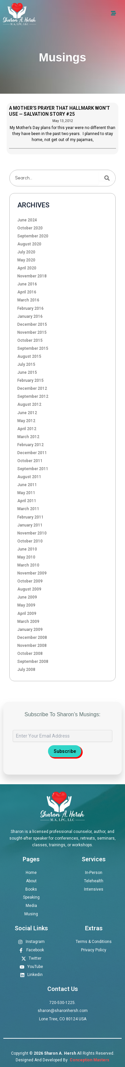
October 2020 (30, 228)
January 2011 (30, 525)
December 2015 (32, 324)
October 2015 (30, 340)
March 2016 (28, 300)
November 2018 (32, 276)
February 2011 (30, 517)
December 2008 (32, 637)
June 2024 (27, 220)
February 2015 (30, 380)
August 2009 (29, 589)
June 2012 (27, 412)
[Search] (107, 178)
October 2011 (30, 460)
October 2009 (30, 581)
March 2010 (28, 565)
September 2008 (32, 661)
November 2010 (32, 533)
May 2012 (26, 420)
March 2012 (28, 436)
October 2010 (30, 541)
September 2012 (32, 396)
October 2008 (30, 653)
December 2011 (32, 452)
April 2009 (26, 613)
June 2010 (27, 549)
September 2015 (32, 348)
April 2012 (26, 428)
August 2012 (29, 404)
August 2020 (29, 244)
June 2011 (27, 484)
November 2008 (32, 645)
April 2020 (26, 268)
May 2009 (26, 605)
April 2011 (26, 500)
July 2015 (26, 364)
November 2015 (32, 332)
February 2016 (30, 308)
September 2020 (32, 236)
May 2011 (26, 492)
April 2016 (26, 292)
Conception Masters (89, 1060)
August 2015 (29, 356)
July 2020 (26, 252)
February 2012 (30, 444)
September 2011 (32, 468)
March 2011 (28, 508)
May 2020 (26, 260)
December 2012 (32, 388)
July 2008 (26, 669)
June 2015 (27, 372)
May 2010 (26, 557)
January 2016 (30, 316)
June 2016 (27, 284)
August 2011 (29, 476)
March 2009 (28, 621)
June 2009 (27, 597)
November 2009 (32, 573)
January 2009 (30, 629)
